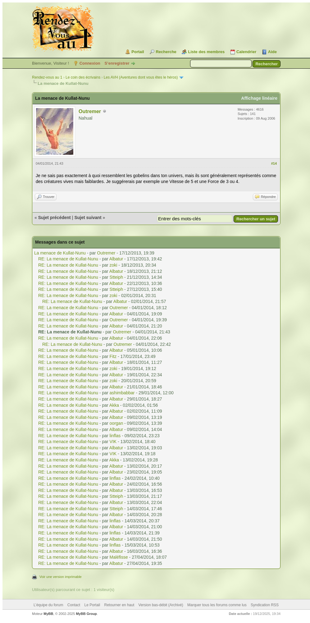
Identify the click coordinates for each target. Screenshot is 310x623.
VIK (113, 441)
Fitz (113, 356)
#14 (274, 163)
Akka (114, 405)
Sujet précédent (54, 217)
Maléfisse (119, 557)
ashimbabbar (122, 392)
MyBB (48, 614)
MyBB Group (86, 614)
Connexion (90, 63)
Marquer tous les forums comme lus (217, 605)
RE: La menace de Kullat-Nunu (68, 258)
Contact (73, 605)
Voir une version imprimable (60, 577)
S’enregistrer (116, 63)
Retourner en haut (119, 605)
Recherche (166, 51)
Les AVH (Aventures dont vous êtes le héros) (141, 77)
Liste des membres (206, 51)
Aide (272, 51)
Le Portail (92, 605)
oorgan (116, 423)
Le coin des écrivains (83, 77)
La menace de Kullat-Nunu (60, 252)
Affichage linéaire (259, 98)
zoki (113, 265)
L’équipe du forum (48, 605)
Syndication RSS (265, 605)
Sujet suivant (87, 217)
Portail (137, 51)
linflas (115, 435)
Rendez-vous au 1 (47, 77)
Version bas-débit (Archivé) (161, 605)
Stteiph (116, 277)
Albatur (116, 258)
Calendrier (246, 51)
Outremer (90, 111)
